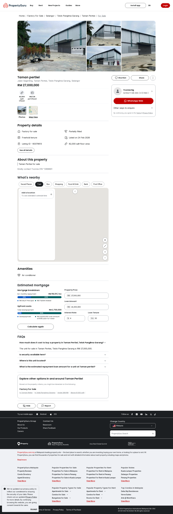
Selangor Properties (129, 474)
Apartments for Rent (96, 491)
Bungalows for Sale (61, 498)
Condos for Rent (94, 494)
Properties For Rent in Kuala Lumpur (101, 478)
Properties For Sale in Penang (64, 474)
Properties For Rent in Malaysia (99, 471)
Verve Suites (126, 495)
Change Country (117, 421)
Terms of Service (43, 510)
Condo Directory (24, 474)
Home (22, 16)
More (79, 5)
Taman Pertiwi (88, 16)
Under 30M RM (63, 393)
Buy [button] (33, 5)
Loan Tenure (93, 312)
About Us (21, 425)
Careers (20, 431)
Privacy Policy (148, 113)
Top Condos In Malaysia (132, 488)
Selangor (50, 16)
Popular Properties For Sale (64, 467)
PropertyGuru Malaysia (27, 467)
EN (150, 5)
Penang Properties (128, 478)
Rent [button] (42, 5)
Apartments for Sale (62, 491)
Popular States (127, 467)
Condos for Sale (60, 494)
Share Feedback (49, 428)
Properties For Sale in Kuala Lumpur (66, 478)
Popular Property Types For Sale (66, 488)
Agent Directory (23, 478)
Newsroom (47, 425)
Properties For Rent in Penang (98, 474)
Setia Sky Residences (129, 491)
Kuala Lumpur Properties (131, 471)
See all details (26, 150)
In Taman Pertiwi (26, 393)
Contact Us (48, 421)
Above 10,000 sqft (77, 393)
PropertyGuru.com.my (26, 452)
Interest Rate (70, 312)
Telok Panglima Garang (68, 16)
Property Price (70, 290)
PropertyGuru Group (26, 421)
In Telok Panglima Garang (45, 393)
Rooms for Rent (94, 498)
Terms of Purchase (73, 510)
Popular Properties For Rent (98, 467)
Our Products (22, 428)
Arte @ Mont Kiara (128, 498)
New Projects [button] (55, 5)
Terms (138, 113)
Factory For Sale (35, 16)
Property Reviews (24, 471)
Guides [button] (69, 5)
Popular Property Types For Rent (101, 488)
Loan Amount (70, 301)
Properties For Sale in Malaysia (64, 471)
